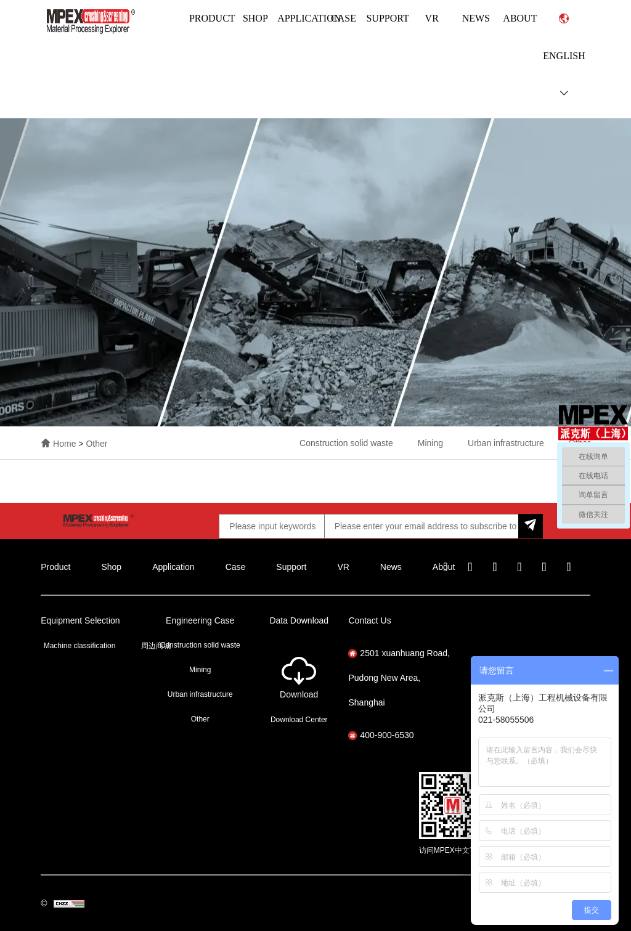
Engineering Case (200, 620)
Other (96, 444)
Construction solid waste (346, 443)
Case (343, 18)
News (476, 18)
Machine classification (80, 645)
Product (212, 18)
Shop (255, 18)
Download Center (299, 719)
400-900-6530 (380, 735)
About (520, 18)
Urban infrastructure (506, 443)
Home (65, 444)
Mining (430, 443)
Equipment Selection (80, 620)
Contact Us (369, 620)
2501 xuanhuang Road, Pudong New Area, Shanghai (398, 677)
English (564, 56)
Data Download (298, 620)
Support (387, 18)
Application (309, 18)
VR (432, 18)
